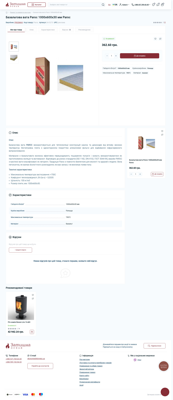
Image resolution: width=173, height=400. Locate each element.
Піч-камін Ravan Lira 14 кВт (19, 322)
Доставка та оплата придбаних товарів (95, 363)
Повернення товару (87, 372)
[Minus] (107, 56)
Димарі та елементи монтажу (20, 12)
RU (109, 5)
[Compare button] (160, 39)
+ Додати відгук (20, 250)
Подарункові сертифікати (89, 382)
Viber (137, 360)
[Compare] (33, 298)
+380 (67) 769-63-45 (14, 359)
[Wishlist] (33, 295)
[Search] (103, 4)
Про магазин (84, 360)
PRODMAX (19, 22)
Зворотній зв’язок (86, 369)
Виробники (83, 379)
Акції (81, 385)
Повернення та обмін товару (91, 366)
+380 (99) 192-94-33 (14, 362)
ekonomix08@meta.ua (36, 359)
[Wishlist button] (155, 39)
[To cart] (157, 174)
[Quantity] (111, 55)
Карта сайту (84, 376)
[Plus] (116, 56)
